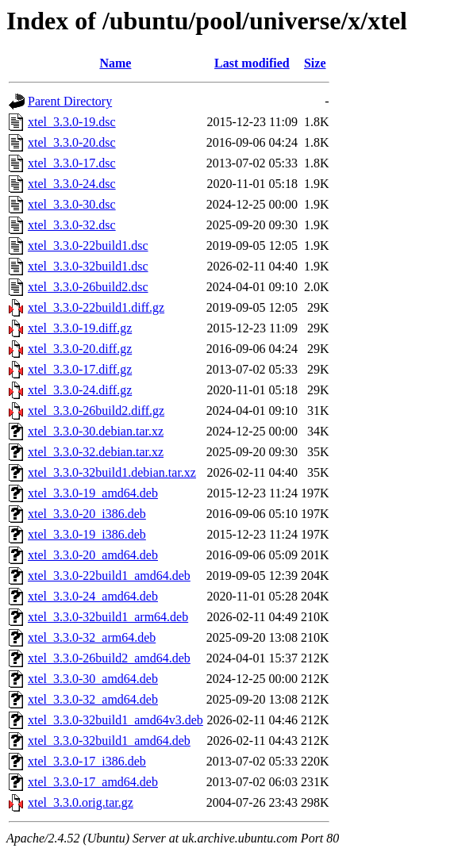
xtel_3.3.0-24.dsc (72, 183)
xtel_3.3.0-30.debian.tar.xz (96, 431)
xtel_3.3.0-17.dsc (72, 163)
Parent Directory (70, 101)
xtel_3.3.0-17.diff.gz (80, 369)
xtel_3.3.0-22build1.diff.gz (96, 307)
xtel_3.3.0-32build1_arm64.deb (108, 617)
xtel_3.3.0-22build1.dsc (88, 245)
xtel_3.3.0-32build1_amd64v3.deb (115, 720)
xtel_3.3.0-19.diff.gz (80, 328)
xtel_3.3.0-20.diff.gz (80, 348)
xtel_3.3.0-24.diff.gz (80, 390)
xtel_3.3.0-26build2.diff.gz (96, 410)
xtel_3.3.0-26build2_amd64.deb (109, 658)
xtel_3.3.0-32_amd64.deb (93, 699)
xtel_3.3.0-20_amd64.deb (93, 555)
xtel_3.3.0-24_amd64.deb (93, 596)
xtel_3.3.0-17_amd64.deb (93, 782)
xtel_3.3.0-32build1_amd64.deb (109, 740)
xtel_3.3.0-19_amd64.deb (93, 493)
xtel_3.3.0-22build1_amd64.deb (109, 575)
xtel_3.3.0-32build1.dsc (88, 266)
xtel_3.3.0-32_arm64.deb (92, 637)
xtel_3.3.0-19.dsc (72, 122)
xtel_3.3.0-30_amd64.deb (93, 678)
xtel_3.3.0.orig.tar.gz (80, 802)
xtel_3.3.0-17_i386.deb (87, 761)
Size (315, 63)
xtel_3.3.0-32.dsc (72, 225)
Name (115, 63)
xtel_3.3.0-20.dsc (72, 142)
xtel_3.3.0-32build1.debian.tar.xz (112, 472)
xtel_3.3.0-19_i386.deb (87, 534)
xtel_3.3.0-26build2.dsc (88, 287)
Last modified (252, 63)
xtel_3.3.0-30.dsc (72, 204)
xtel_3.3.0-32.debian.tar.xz (96, 452)
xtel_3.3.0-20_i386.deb (87, 513)
